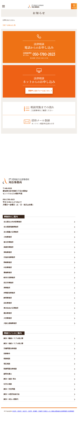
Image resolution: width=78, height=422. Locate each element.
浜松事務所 (8, 303)
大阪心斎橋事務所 (10, 323)
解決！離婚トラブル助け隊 (13, 338)
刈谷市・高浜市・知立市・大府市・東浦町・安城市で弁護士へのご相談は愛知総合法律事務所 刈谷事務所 (43, 411)
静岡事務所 (8, 298)
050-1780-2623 (44, 54)
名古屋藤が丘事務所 (11, 232)
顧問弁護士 (8, 374)
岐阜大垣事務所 (9, 277)
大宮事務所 (8, 318)
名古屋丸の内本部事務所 (13, 222)
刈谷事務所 (8, 267)
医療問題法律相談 (10, 369)
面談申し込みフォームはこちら (39, 91)
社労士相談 (8, 384)
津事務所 (7, 288)
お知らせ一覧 (11, 25)
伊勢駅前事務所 (9, 293)
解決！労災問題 (9, 389)
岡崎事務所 (8, 262)
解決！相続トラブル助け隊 (13, 343)
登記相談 (7, 364)
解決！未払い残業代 (11, 399)
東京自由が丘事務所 (11, 308)
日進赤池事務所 (9, 257)
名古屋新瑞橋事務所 (11, 227)
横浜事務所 (8, 313)
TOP (4, 25)
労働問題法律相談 (10, 348)
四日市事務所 (8, 283)
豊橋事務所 (8, 272)
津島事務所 (8, 252)
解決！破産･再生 (10, 379)
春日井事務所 (8, 242)
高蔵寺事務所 (8, 247)
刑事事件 (7, 353)
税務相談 (7, 358)
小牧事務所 (8, 237)
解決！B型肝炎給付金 (12, 394)
